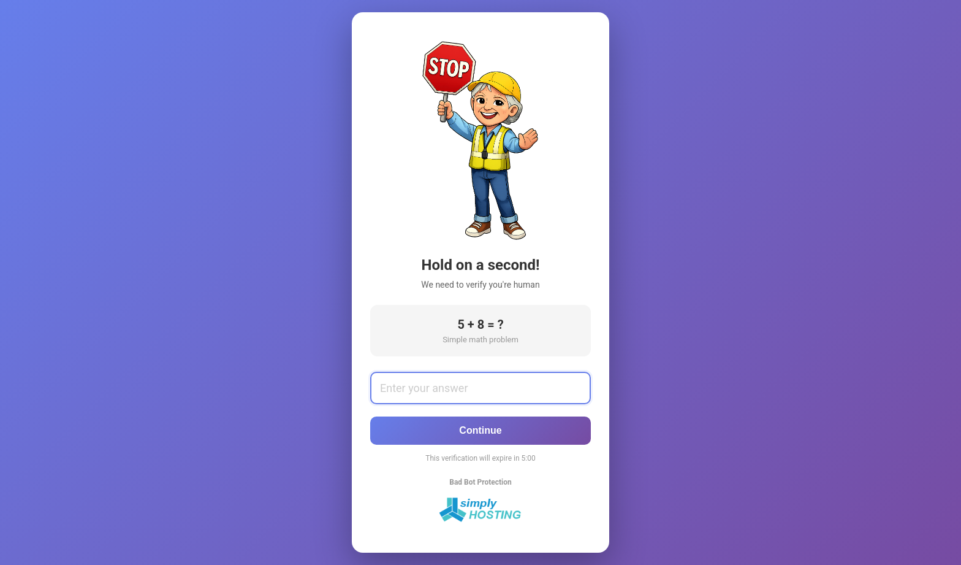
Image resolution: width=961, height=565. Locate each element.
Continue (480, 430)
